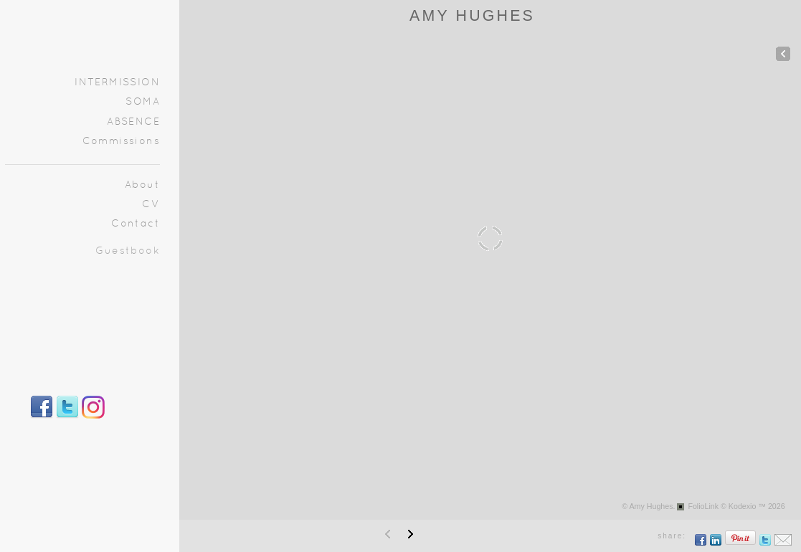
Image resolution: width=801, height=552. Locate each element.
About (142, 185)
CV (151, 204)
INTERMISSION (117, 82)
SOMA (142, 102)
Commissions (121, 141)
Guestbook (127, 251)
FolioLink (703, 506)
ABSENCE (133, 122)
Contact (135, 224)
